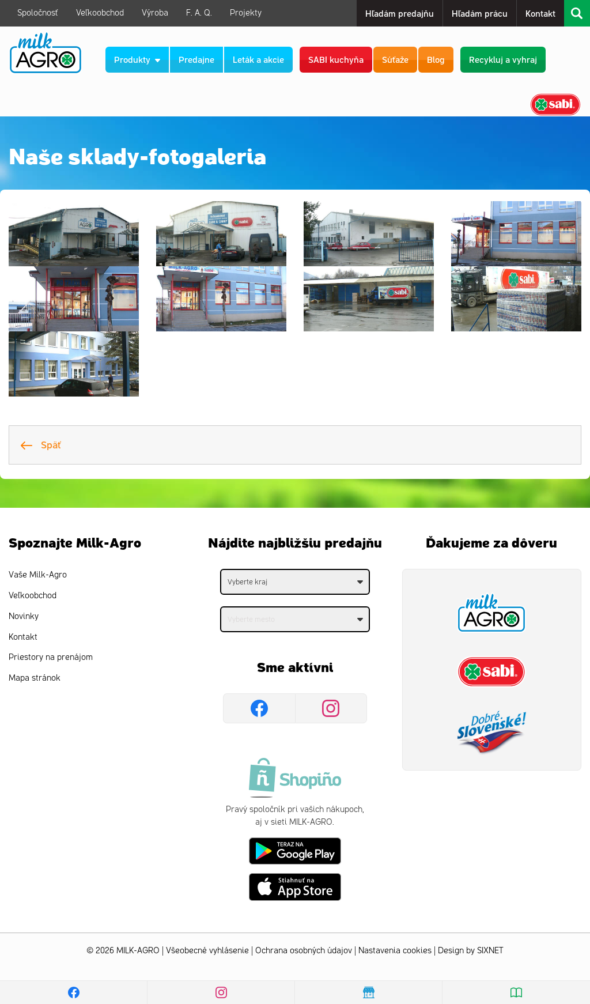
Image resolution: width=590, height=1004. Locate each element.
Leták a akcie (258, 59)
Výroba (155, 13)
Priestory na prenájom (51, 657)
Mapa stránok (34, 678)
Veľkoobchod (100, 13)
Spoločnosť (37, 13)
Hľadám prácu (480, 12)
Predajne (196, 59)
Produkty (137, 59)
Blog (436, 59)
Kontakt (540, 12)
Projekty (246, 13)
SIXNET (490, 950)
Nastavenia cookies (395, 950)
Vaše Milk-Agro (38, 575)
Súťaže (395, 59)
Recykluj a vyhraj (503, 59)
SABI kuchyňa (336, 59)
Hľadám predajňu (399, 12)
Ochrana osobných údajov (303, 950)
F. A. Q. (199, 13)
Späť (41, 444)
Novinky (24, 616)
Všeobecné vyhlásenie (207, 950)
